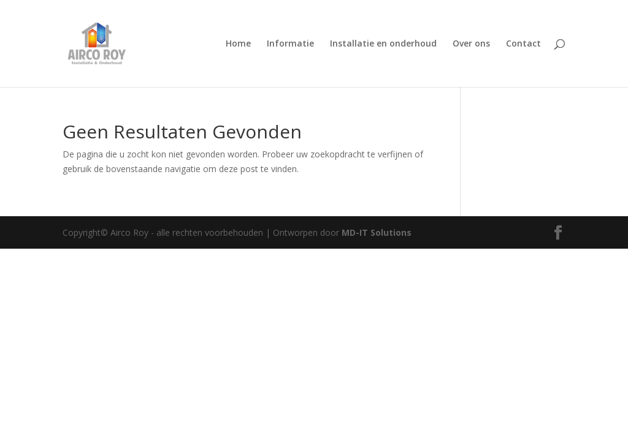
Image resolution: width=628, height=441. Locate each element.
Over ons (471, 44)
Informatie (290, 44)
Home (238, 44)
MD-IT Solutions (377, 232)
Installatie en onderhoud (383, 44)
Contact (523, 44)
